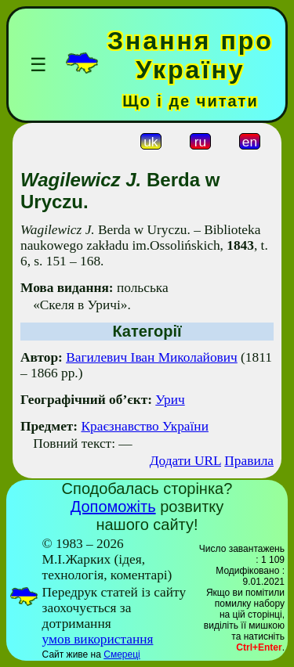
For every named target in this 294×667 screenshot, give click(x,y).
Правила (249, 460)
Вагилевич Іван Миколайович (152, 357)
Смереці (121, 654)
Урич (169, 399)
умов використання (98, 639)
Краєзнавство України (144, 426)
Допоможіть (113, 506)
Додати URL (185, 460)
